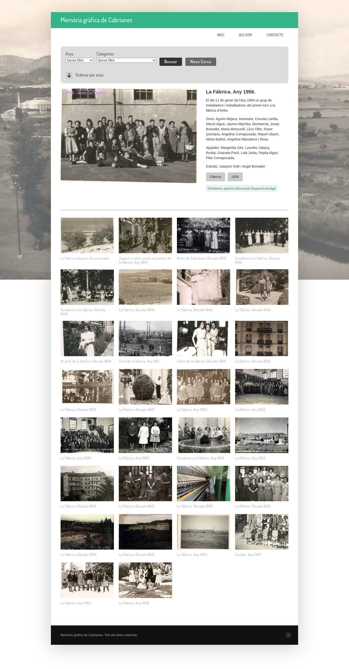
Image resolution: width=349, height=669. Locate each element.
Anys (69, 53)
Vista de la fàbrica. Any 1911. (139, 361)
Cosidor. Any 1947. (248, 555)
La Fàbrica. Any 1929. (250, 410)
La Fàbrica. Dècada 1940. (195, 310)
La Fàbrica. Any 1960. (192, 410)
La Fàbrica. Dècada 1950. (137, 310)
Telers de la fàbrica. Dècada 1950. (202, 361)
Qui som (245, 34)
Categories (105, 53)
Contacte (275, 34)
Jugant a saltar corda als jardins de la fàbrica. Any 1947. (145, 260)
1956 (235, 177)
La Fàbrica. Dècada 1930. (253, 310)
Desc (69, 75)
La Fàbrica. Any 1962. (76, 603)
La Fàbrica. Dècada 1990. (195, 506)
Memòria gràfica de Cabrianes (96, 20)
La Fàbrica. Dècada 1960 (137, 410)
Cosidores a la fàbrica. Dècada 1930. (257, 260)
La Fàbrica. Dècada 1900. (79, 555)
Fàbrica (215, 177)
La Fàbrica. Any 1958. (134, 603)
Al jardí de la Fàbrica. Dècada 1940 (86, 361)
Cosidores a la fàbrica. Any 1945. (201, 458)
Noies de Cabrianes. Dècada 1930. (202, 258)
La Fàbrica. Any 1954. (192, 555)
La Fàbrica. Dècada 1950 (78, 410)
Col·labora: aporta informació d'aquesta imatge (242, 188)
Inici (220, 34)
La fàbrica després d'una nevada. (85, 258)
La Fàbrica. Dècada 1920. (137, 555)
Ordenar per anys (89, 74)
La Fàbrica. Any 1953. (250, 458)
